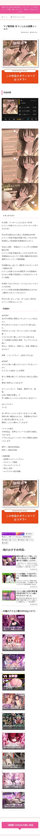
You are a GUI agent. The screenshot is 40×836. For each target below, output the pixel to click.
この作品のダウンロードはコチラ (20, 75)
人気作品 (20, 534)
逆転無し (29, 534)
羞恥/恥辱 (27, 537)
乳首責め (21, 540)
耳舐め (5, 540)
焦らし (5, 537)
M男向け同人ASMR (8, 534)
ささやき (30, 540)
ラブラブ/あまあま (16, 537)
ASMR (5, 543)
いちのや (13, 540)
